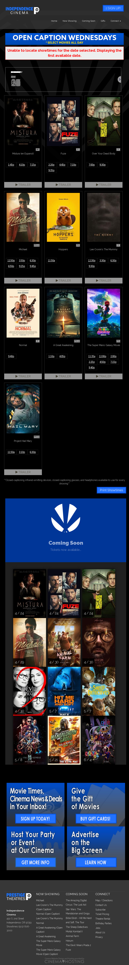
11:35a (91, 356)
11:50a (51, 260)
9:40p (11, 356)
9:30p (103, 164)
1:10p (51, 356)
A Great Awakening (46, 936)
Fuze (68, 949)
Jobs (97, 928)
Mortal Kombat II (74, 931)
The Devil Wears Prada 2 (78, 945)
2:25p (92, 362)
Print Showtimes (111, 490)
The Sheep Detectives (77, 927)
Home (54, 21)
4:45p (62, 164)
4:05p (62, 356)
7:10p (73, 164)
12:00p (102, 356)
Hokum (69, 940)
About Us (100, 932)
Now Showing (70, 21)
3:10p (22, 452)
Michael (40, 900)
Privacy (99, 937)
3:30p (103, 260)
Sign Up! (113, 8)
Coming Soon (88, 21)
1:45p (11, 164)
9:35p (51, 170)
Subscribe (100, 909)
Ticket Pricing (102, 914)
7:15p (33, 164)
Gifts (103, 21)
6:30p (33, 260)
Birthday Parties (103, 923)
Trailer (23, 184)
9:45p (33, 266)
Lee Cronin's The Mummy (49, 918)
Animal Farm (72, 936)
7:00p (92, 164)
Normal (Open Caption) (48, 913)
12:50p (11, 260)
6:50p (11, 266)
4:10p (22, 164)
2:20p (51, 164)
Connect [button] (116, 21)
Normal (40, 923)
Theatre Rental (102, 918)
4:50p (103, 362)
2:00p (113, 356)
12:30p (91, 260)
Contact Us (101, 905)
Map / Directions (104, 900)
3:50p (22, 260)
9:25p (22, 266)
